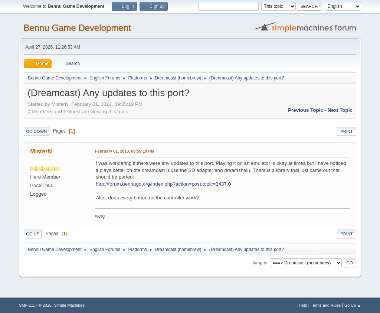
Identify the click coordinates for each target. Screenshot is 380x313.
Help (303, 305)
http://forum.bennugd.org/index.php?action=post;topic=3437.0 (163, 184)
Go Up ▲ (352, 305)
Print (346, 131)
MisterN (41, 151)
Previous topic (305, 110)
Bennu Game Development (77, 28)
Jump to (260, 262)
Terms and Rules (326, 305)
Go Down (36, 131)
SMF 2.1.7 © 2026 (35, 305)
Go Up (32, 234)
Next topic (340, 110)
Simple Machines (69, 305)
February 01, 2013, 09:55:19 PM (124, 151)
